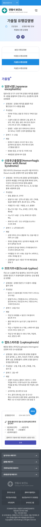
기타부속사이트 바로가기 (10, 468)
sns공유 (23, 37)
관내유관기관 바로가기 (10, 474)
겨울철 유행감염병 (20, 68)
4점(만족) (25, 427)
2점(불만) (21, 429)
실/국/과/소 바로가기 (9, 455)
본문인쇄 (18, 37)
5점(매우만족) (12, 427)
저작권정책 (11, 502)
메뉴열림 (36, 10)
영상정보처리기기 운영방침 (30, 497)
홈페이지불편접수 (30, 492)
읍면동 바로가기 (8, 462)
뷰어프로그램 (30, 502)
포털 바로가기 (7, 3)
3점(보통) (10, 429)
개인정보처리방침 (11, 497)
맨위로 (33, 411)
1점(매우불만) (12, 432)
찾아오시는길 (11, 492)
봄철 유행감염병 (20, 49)
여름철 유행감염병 (20, 56)
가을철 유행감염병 (20, 62)
